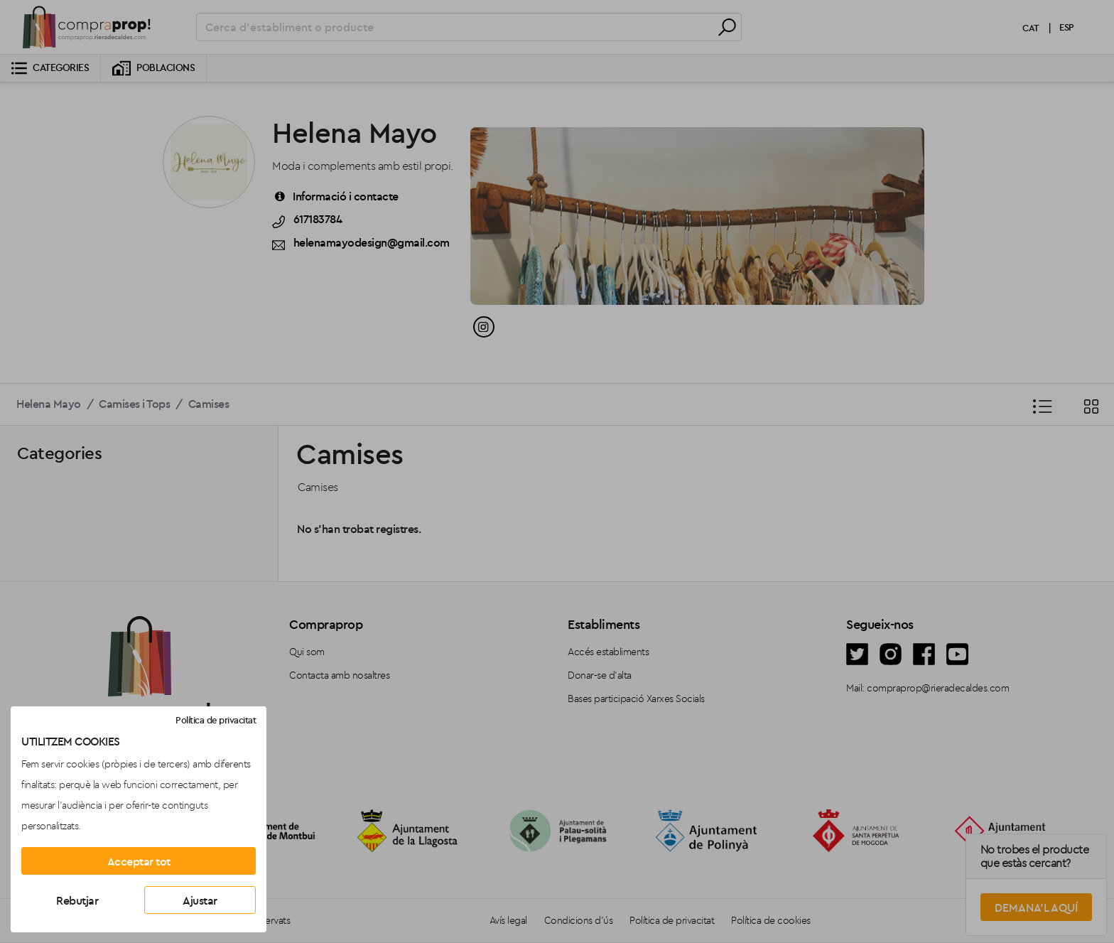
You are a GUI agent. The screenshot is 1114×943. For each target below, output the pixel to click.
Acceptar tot (139, 861)
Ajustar (200, 900)
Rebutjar (77, 900)
